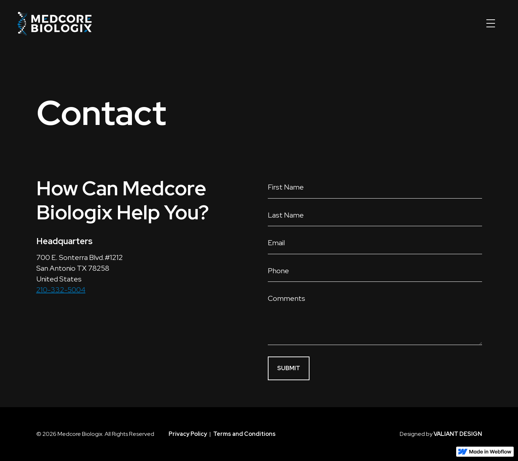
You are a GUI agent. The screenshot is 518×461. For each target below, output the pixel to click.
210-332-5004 (61, 289)
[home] (54, 23)
